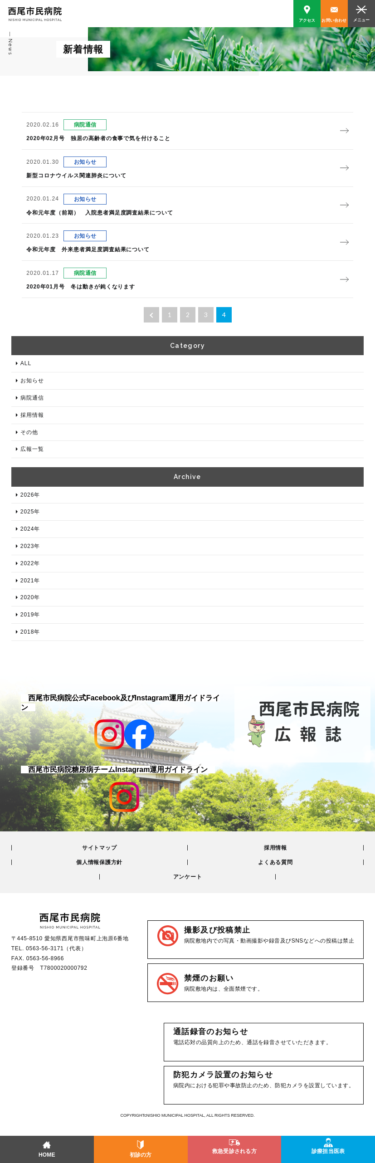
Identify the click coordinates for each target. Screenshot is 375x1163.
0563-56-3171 (44, 948)
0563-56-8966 (45, 958)
